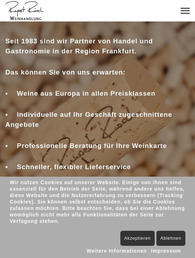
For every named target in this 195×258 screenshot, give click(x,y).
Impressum (166, 251)
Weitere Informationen (116, 251)
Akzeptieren (137, 238)
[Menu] (185, 11)
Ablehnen (170, 238)
